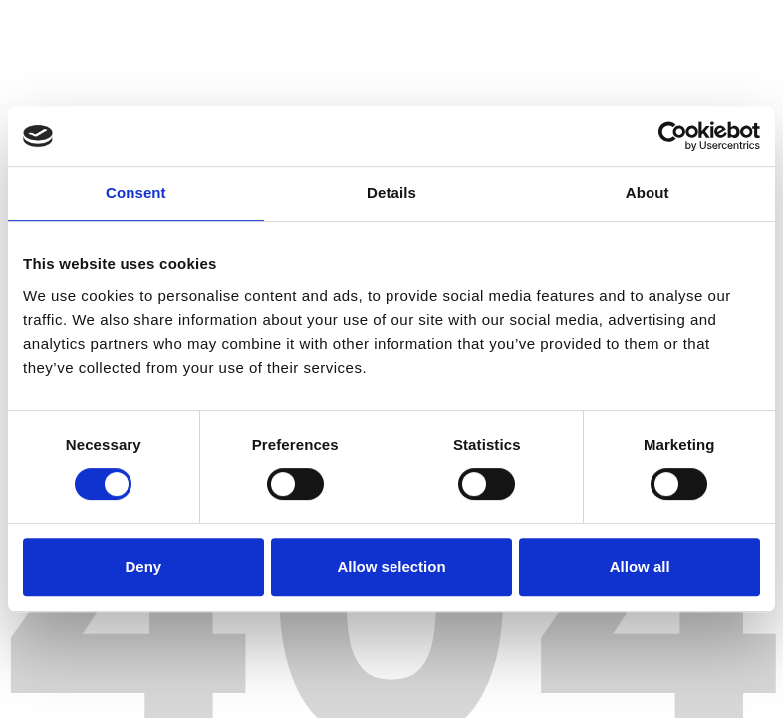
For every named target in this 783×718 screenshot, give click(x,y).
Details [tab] (391, 192)
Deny (143, 566)
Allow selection (391, 566)
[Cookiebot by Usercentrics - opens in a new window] (673, 136)
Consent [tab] (136, 192)
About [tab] (647, 192)
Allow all (640, 566)
